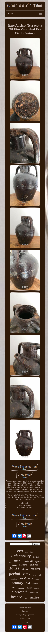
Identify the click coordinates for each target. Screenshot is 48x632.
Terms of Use (25, 619)
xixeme (25, 569)
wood (22, 578)
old (28, 583)
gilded (37, 579)
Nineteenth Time (25, 607)
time (17, 561)
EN (23, 622)
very (26, 573)
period (14, 573)
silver (34, 575)
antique (36, 588)
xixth (29, 587)
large (10, 562)
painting (14, 579)
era (20, 550)
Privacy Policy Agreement (24, 615)
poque (36, 556)
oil (40, 575)
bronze (16, 597)
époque (21, 588)
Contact (25, 611)
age (26, 552)
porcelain (34, 592)
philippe (34, 564)
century (17, 583)
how (31, 552)
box (26, 598)
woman (35, 584)
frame (14, 565)
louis (14, 568)
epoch (38, 561)
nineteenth (20, 592)
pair (13, 587)
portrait (28, 561)
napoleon (36, 568)
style (30, 578)
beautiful (23, 565)
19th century (21, 556)
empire (34, 597)
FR (27, 622)
